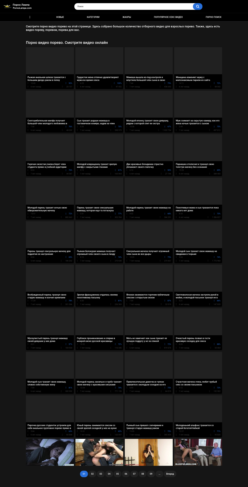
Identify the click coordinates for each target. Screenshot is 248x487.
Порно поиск (213, 17)
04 (109, 474)
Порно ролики (30, 17)
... (159, 474)
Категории (93, 17)
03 (100, 474)
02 (92, 474)
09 (151, 474)
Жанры (126, 17)
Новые (60, 17)
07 (134, 474)
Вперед (170, 474)
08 (142, 474)
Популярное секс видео (168, 17)
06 (126, 474)
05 (117, 474)
